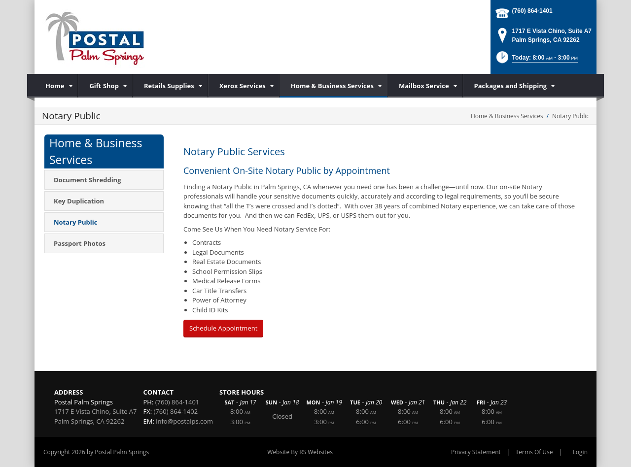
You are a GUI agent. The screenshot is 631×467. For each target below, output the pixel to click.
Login (580, 452)
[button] (536, 60)
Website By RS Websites (300, 452)
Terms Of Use (534, 452)
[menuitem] (56, 86)
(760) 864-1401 (532, 10)
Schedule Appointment (223, 328)
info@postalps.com (184, 421)
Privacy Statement (476, 452)
